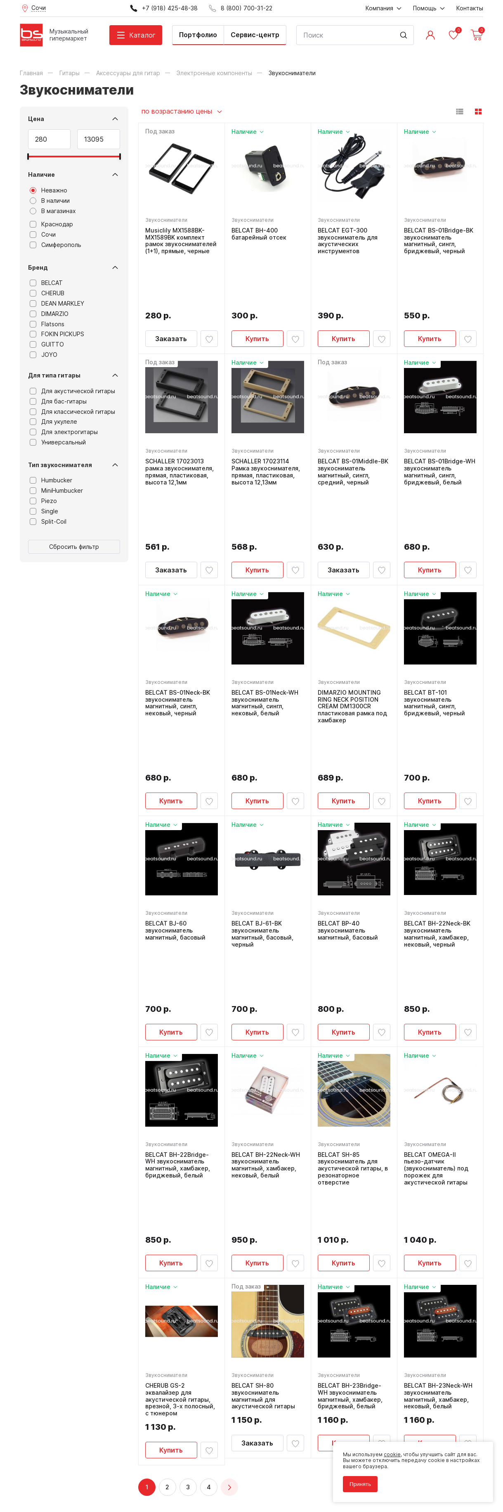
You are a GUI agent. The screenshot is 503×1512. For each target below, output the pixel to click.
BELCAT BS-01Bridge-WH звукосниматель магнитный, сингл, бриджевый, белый (439, 420)
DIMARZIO (49, 314)
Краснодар (51, 224)
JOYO (43, 354)
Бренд (38, 267)
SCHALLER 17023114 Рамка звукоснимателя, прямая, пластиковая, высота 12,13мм (265, 420)
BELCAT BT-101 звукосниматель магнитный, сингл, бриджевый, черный (434, 601)
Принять (360, 1484)
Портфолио (198, 35)
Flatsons (47, 324)
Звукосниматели (166, 220)
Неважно (48, 190)
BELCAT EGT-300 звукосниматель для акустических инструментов (348, 240)
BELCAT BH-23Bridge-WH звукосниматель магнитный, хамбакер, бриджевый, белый (350, 1155)
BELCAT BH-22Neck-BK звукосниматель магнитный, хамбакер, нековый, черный (437, 788)
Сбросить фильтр (74, 546)
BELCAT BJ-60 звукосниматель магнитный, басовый (175, 784)
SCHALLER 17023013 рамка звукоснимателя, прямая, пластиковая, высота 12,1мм (179, 420)
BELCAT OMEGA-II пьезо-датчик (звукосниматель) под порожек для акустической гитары (436, 972)
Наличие (41, 174)
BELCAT (46, 283)
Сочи (43, 234)
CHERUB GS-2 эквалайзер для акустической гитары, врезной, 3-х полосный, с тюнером (180, 1159)
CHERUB (47, 293)
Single (44, 511)
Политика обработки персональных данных (75, 1468)
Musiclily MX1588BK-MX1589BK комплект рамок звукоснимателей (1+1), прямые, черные (181, 240)
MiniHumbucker (56, 490)
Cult (123, 1493)
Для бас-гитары (58, 401)
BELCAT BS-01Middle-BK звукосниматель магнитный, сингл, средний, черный (353, 420)
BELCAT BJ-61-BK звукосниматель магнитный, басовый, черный (262, 788)
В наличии (50, 200)
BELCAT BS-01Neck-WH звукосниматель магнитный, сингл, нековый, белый (264, 601)
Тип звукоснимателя (60, 464)
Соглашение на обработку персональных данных (82, 1475)
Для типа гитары (54, 375)
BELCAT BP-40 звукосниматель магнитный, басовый (348, 784)
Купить (257, 288)
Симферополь (55, 245)
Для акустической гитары (72, 391)
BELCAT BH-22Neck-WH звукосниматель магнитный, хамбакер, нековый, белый (265, 968)
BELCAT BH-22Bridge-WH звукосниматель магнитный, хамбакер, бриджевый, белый (177, 968)
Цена (36, 118)
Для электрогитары (64, 432)
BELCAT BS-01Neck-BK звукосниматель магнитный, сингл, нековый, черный (177, 601)
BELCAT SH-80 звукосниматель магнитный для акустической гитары (263, 1155)
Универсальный (58, 442)
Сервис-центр (255, 35)
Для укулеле (53, 421)
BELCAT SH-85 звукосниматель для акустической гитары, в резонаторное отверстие (353, 972)
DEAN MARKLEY (57, 303)
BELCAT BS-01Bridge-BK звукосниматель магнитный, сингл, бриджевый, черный (438, 240)
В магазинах (53, 211)
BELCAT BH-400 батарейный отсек (258, 234)
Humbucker (51, 480)
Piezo (43, 501)
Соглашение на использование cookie (68, 1480)
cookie (392, 1454)
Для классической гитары (72, 411)
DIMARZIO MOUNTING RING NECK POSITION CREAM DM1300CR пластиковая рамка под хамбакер (352, 604)
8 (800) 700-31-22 (291, 1324)
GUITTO (47, 344)
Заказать (171, 288)
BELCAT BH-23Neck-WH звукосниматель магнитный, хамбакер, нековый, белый (438, 1155)
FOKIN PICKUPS (57, 334)
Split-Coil (48, 521)
